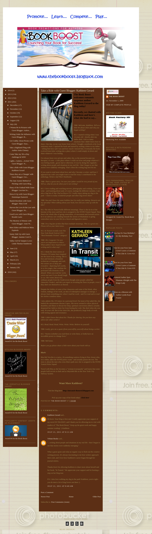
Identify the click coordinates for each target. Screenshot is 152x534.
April (12, 256)
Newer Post (45, 496)
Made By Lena (84, 529)
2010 (10, 272)
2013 (10, 94)
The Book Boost (116, 96)
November (14, 109)
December (14, 105)
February (13, 264)
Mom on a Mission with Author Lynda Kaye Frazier (123, 295)
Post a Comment (47, 492)
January (13, 267)
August (13, 120)
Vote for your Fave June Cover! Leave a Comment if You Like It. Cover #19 (125, 265)
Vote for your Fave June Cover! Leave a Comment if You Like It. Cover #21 (125, 251)
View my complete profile (118, 105)
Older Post (97, 496)
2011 (10, 102)
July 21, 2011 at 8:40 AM (60, 486)
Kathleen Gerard (53, 415)
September (14, 117)
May (12, 252)
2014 (10, 90)
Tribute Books (52, 439)
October (13, 113)
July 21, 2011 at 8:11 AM (60, 432)
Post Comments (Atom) (60, 502)
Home (71, 496)
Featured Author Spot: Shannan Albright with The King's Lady (125, 280)
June (12, 248)
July (12, 124)
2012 (10, 98)
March (13, 260)
